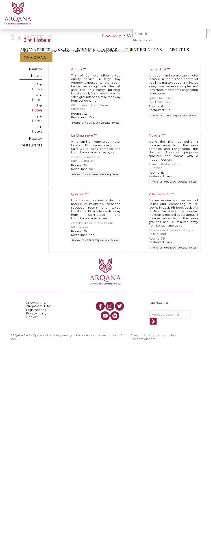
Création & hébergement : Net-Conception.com (153, 337)
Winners (86, 49)
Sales (64, 49)
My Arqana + (36, 57)
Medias (109, 49)
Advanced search (143, 40)
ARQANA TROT (37, 302)
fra (127, 35)
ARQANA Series (35, 49)
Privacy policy (36, 313)
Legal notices (36, 310)
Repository (111, 35)
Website (105, 122)
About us (179, 49)
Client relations (143, 49)
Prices (115, 122)
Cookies (32, 317)
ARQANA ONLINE (38, 306)
